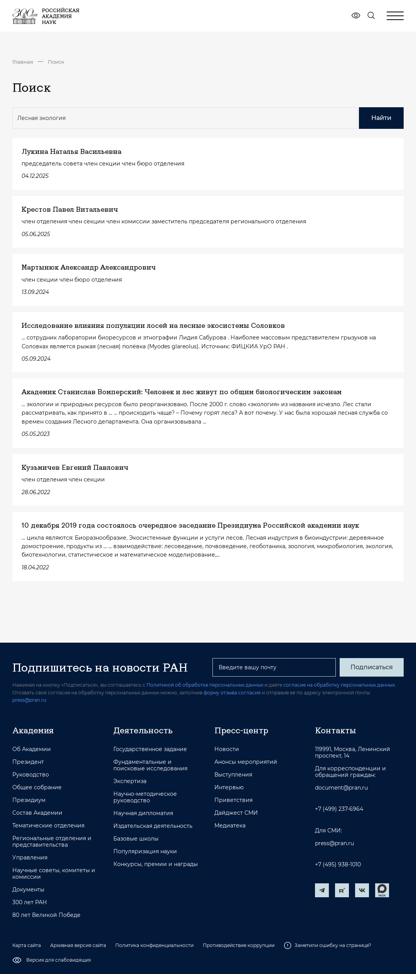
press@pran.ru (29, 700)
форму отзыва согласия (232, 692)
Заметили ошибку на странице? (327, 945)
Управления (29, 857)
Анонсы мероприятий (245, 762)
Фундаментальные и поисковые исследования (150, 765)
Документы (28, 889)
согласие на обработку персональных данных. (339, 685)
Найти (381, 118)
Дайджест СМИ (236, 813)
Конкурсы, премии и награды (155, 864)
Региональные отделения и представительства (51, 841)
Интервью (229, 787)
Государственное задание (150, 749)
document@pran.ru (341, 788)
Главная (22, 62)
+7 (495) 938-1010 (338, 864)
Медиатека (230, 825)
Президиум (28, 800)
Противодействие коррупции (239, 945)
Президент (28, 762)
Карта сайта (26, 945)
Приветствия (233, 800)
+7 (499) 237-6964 (339, 809)
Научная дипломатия (143, 813)
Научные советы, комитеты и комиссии (53, 873)
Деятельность (143, 730)
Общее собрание (37, 787)
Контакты (335, 730)
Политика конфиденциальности (154, 945)
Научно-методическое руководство (145, 797)
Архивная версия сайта (78, 945)
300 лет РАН (29, 902)
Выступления (233, 774)
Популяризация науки (145, 851)
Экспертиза (130, 781)
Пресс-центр (241, 730)
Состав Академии (37, 813)
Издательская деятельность (152, 826)
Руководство (30, 774)
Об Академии (31, 749)
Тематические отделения (48, 825)
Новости (226, 749)
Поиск (56, 62)
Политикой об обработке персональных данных (205, 685)
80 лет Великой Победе (46, 915)
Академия (33, 730)
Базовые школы (135, 839)
